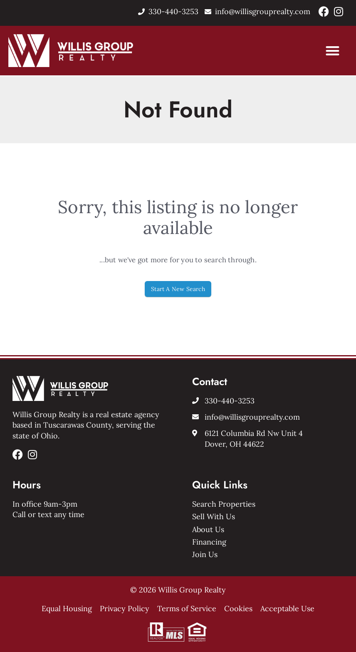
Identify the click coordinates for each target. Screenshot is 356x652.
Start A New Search (178, 289)
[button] (333, 51)
